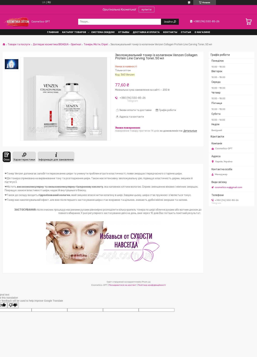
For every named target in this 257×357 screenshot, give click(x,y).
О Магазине (202, 32)
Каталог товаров (74, 32)
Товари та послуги (19, 44)
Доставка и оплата (146, 32)
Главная (53, 32)
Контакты (170, 32)
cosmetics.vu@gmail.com (228, 187)
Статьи (186, 32)
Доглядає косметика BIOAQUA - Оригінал (57, 44)
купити (147, 9)
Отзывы (123, 32)
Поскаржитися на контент (122, 285)
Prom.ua (146, 282)
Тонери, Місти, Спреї (96, 44)
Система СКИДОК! (103, 32)
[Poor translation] (13, 305)
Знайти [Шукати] (168, 21)
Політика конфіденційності (152, 285)
